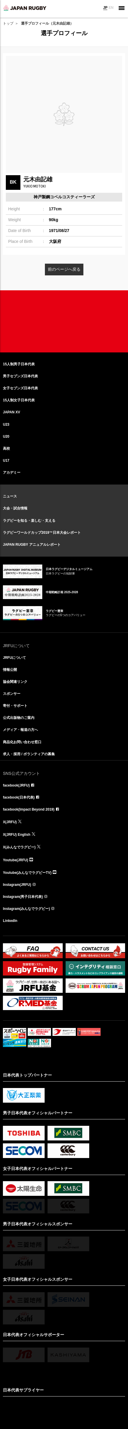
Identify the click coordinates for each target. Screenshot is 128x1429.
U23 (6, 424)
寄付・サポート (15, 706)
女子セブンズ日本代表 (20, 388)
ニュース (10, 496)
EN (110, 8)
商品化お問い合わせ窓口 (22, 742)
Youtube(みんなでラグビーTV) (27, 873)
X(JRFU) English (16, 835)
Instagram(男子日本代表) (23, 897)
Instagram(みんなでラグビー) (26, 909)
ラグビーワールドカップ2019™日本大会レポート (42, 533)
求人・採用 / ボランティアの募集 (29, 754)
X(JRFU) (10, 822)
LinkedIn (10, 921)
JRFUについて (14, 658)
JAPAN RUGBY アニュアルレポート (32, 545)
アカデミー (11, 472)
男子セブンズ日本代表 (20, 376)
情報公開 (10, 670)
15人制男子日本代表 (19, 364)
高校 (6, 448)
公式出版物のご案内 (18, 718)
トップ (8, 23)
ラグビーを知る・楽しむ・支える (29, 521)
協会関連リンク (15, 682)
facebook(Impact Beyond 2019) (29, 809)
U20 (6, 436)
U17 (6, 460)
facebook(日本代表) (19, 797)
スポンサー (11, 694)
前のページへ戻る (64, 269)
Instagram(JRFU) (17, 885)
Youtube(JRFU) (15, 860)
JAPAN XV (11, 412)
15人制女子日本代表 (19, 400)
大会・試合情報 (15, 508)
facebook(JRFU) (16, 785)
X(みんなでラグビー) (19, 847)
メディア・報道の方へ (20, 730)
